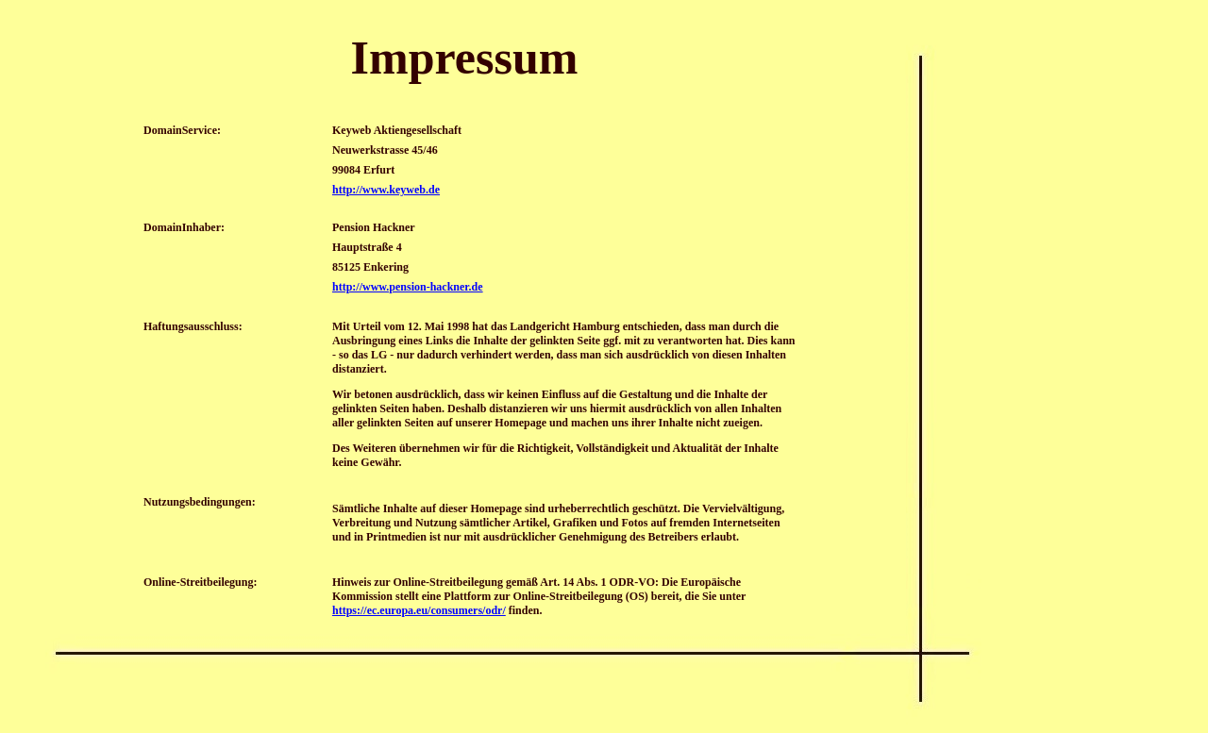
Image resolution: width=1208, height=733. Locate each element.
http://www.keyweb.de (386, 189)
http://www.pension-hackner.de (407, 286)
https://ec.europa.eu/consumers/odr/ (419, 610)
